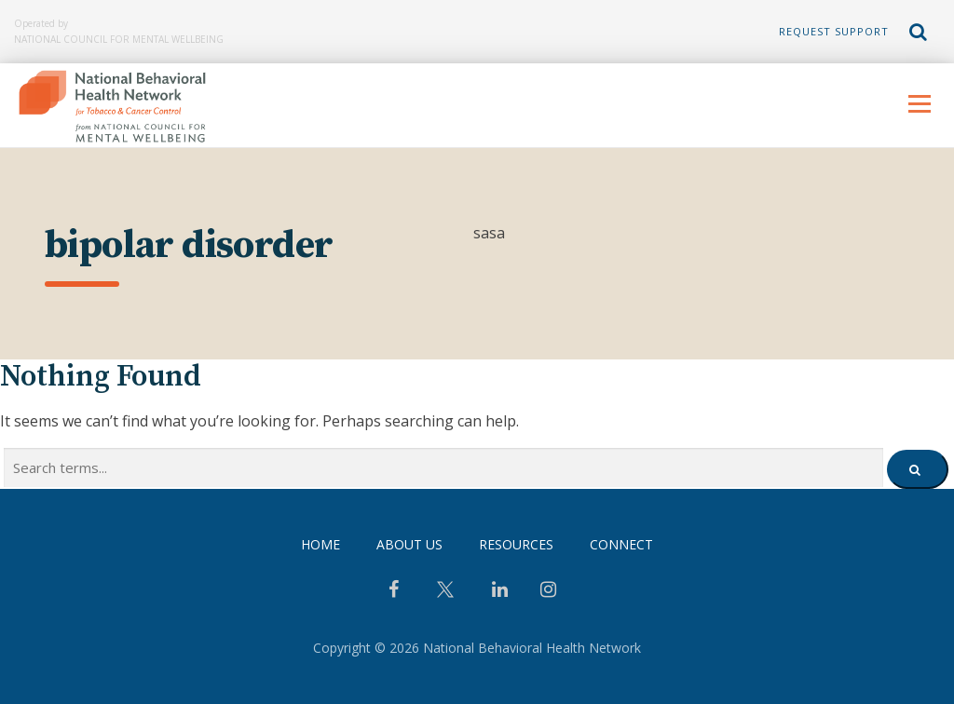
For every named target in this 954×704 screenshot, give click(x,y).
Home (320, 544)
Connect (621, 544)
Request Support (834, 31)
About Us (409, 544)
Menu (919, 103)
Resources (516, 544)
